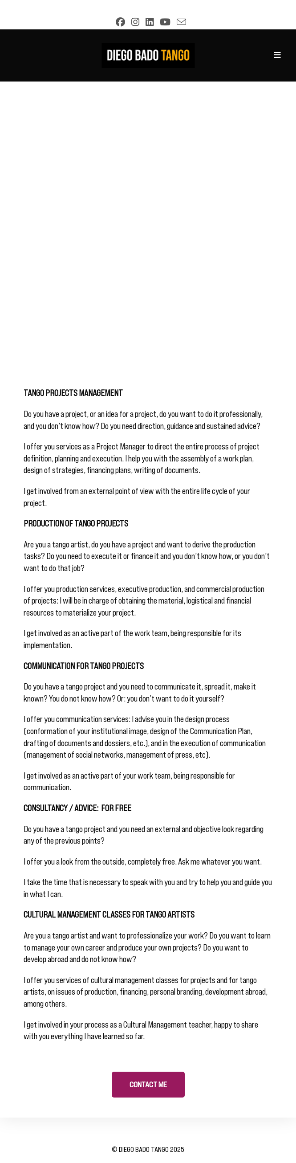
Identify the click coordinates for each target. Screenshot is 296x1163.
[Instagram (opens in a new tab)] (133, 22)
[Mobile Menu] (277, 55)
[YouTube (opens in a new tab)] (162, 22)
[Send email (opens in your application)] (178, 22)
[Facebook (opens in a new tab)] (118, 22)
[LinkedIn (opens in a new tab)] (147, 22)
